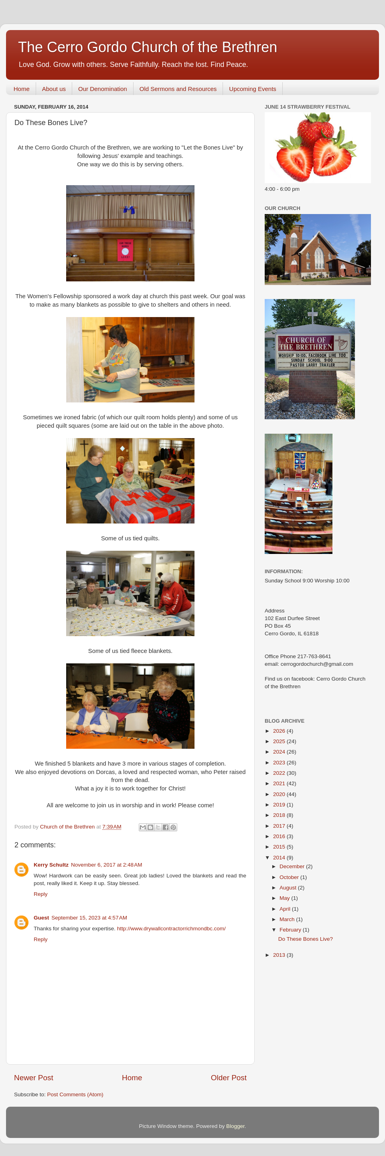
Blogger (235, 1126)
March (288, 919)
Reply (41, 894)
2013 (280, 955)
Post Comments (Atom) (75, 1094)
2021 (280, 783)
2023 (280, 763)
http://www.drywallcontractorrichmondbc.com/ (171, 929)
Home (22, 88)
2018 (280, 815)
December (293, 866)
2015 (280, 847)
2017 (280, 826)
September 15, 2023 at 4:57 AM (89, 918)
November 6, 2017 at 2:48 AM (106, 865)
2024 (280, 752)
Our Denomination (102, 88)
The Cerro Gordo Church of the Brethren (147, 47)
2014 (280, 858)
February (291, 930)
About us (54, 88)
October (290, 877)
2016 (280, 836)
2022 (280, 773)
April (286, 909)
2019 (280, 805)
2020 (280, 794)
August (289, 888)
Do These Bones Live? (305, 939)
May (285, 898)
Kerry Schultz (51, 865)
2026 (280, 731)
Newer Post (33, 1077)
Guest (41, 918)
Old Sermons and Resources (178, 88)
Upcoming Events (252, 88)
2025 (280, 741)
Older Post (229, 1077)
